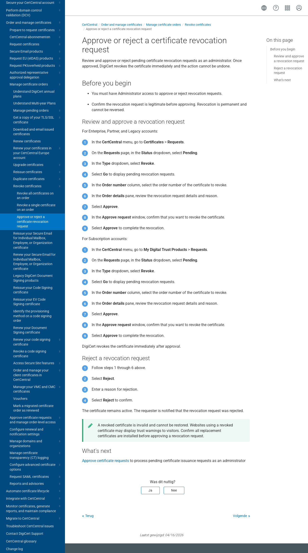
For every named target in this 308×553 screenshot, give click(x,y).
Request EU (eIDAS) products (36, 54)
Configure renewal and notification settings (36, 426)
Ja (150, 490)
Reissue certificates (37, 167)
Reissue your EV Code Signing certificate (29, 297)
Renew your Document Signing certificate (30, 325)
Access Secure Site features (37, 358)
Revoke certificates (37, 181)
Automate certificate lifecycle (34, 486)
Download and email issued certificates (33, 127)
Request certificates (36, 40)
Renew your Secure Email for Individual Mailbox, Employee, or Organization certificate (34, 257)
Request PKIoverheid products (36, 61)
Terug (89, 516)
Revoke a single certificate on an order (36, 203)
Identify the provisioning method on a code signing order (32, 311)
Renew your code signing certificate (37, 337)
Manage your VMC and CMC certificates (37, 384)
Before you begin (282, 49)
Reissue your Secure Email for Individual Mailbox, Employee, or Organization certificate (32, 236)
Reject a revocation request (288, 70)
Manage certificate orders (36, 80)
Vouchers (20, 394)
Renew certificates (27, 137)
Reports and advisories (36, 479)
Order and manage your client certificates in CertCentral (37, 370)
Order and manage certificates (34, 18)
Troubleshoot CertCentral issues (30, 521)
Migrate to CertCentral (34, 514)
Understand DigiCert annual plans (33, 89)
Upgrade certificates (37, 160)
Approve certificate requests (105, 460)
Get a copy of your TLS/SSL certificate (37, 115)
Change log (14, 544)
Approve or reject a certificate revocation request (32, 217)
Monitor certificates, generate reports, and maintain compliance (34, 503)
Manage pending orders (37, 106)
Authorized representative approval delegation (36, 70)
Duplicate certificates (37, 174)
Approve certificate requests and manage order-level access (36, 415)
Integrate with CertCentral (34, 494)
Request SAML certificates (36, 472)
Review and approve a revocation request (289, 58)
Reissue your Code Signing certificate (32, 285)
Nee (174, 490)
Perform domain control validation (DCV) (34, 7)
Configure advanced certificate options (36, 462)
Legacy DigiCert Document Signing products (33, 273)
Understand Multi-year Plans (34, 99)
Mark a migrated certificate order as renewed (33, 403)
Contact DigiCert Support (24, 529)
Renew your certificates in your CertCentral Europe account (37, 148)
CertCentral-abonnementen (36, 32)
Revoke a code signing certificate (37, 348)
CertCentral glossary (21, 537)
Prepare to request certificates (36, 25)
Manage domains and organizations (36, 438)
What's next (282, 80)
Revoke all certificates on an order (35, 191)
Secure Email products (36, 47)
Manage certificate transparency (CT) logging (36, 450)
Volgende (240, 516)
